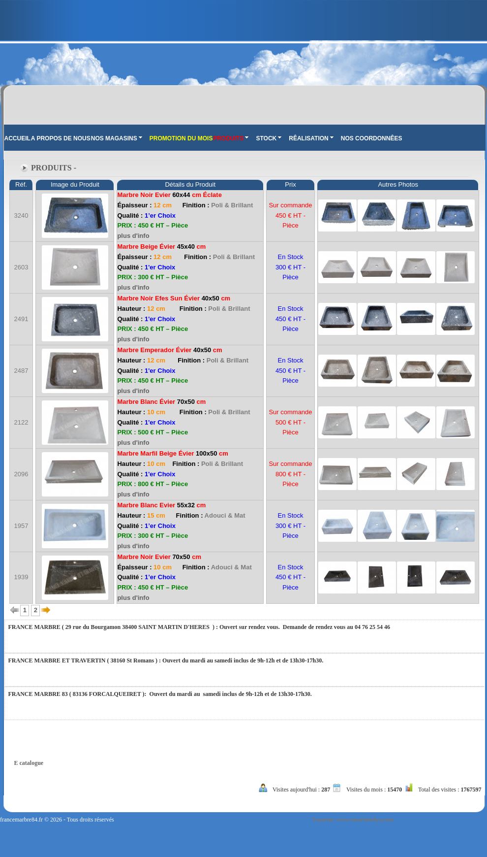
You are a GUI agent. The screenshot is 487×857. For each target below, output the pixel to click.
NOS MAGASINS (116, 138)
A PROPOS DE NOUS (61, 138)
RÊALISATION (311, 138)
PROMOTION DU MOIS (181, 138)
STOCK (268, 138)
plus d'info (133, 235)
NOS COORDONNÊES (371, 138)
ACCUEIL (17, 138)
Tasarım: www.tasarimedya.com (353, 819)
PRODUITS (230, 138)
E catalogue (29, 762)
